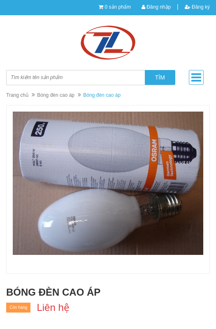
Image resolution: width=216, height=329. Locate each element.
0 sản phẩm (118, 7)
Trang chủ (17, 95)
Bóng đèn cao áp (55, 95)
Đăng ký (197, 7)
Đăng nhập (156, 7)
